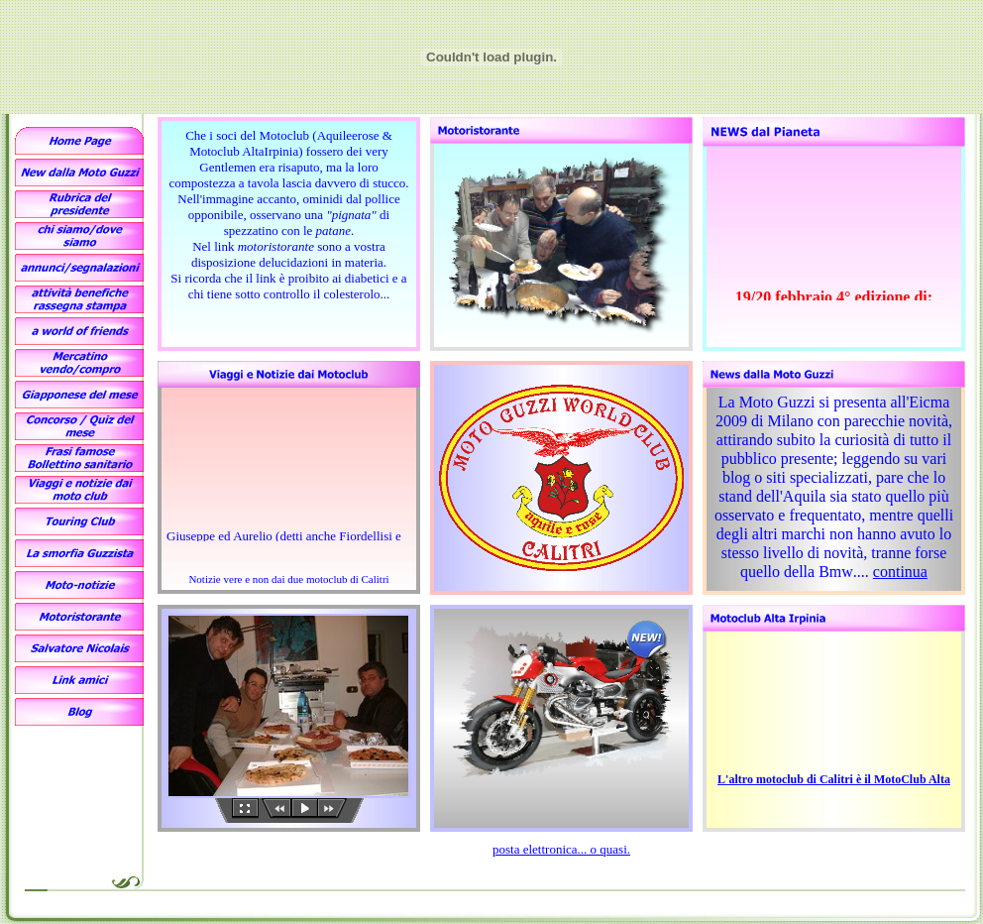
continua (900, 571)
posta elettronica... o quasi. (561, 849)
